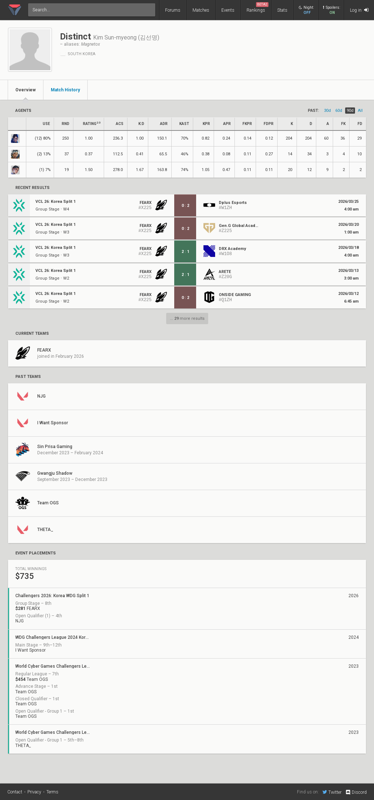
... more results (187, 318)
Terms (52, 792)
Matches (200, 10)
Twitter (332, 792)
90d (350, 110)
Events (227, 10)
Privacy (34, 792)
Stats (282, 10)
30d (327, 110)
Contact (14, 792)
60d (338, 110)
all (360, 110)
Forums (172, 10)
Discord (356, 792)
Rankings (257, 7)
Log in (359, 10)
